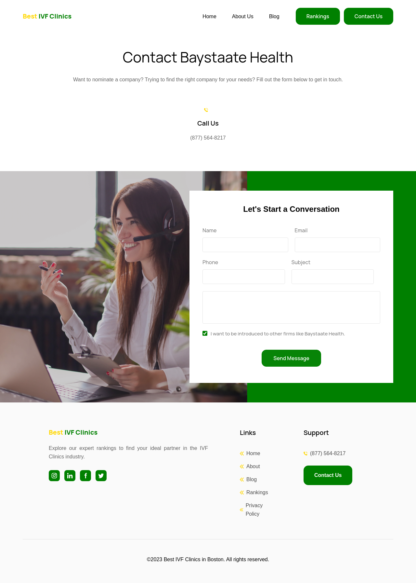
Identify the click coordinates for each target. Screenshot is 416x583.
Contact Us (369, 16)
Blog (274, 16)
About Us (243, 16)
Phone (210, 262)
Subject (301, 262)
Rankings (317, 16)
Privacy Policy (254, 510)
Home (209, 16)
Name (209, 230)
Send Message (291, 358)
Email (301, 230)
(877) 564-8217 (327, 453)
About (253, 466)
